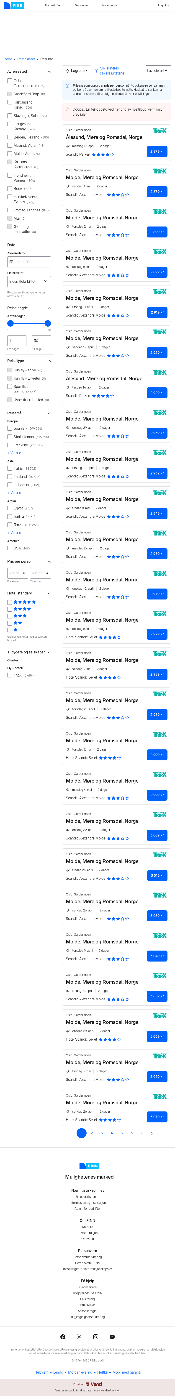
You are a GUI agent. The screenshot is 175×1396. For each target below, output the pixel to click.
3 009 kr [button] (157, 835)
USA (22, 548)
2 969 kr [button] (157, 553)
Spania (28, 428)
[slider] (10, 323)
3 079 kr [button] (157, 1117)
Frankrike (28, 445)
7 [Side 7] (142, 1133)
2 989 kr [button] (157, 674)
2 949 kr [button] (157, 513)
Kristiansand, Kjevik (23, 104)
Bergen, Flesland (31, 137)
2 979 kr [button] (157, 594)
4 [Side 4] (112, 1133)
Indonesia (27, 485)
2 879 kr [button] (157, 151)
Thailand (27, 476)
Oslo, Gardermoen (29, 83)
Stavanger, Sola (30, 116)
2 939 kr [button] (157, 433)
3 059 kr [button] (157, 996)
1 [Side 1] (81, 1133)
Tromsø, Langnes (32, 210)
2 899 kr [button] (157, 232)
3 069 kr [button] (157, 1036)
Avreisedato (16, 253)
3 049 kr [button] (157, 956)
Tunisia (25, 516)
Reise (8, 59)
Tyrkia (25, 468)
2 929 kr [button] (157, 352)
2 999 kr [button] (157, 755)
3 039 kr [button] (157, 916)
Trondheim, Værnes (24, 178)
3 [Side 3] (102, 1133)
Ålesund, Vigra (29, 145)
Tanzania (26, 525)
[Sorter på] (158, 70)
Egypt (24, 508)
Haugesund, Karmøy (24, 126)
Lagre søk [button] (77, 71)
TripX (24, 675)
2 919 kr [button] (157, 312)
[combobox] (29, 261)
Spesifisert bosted (25, 389)
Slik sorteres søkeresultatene (112, 70)
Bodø (23, 188)
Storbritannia (31, 437)
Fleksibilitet (15, 273)
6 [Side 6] (132, 1133)
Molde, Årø (27, 154)
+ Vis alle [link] (14, 453)
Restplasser (26, 59)
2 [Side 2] (92, 1133)
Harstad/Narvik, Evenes (26, 199)
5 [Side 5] (122, 1133)
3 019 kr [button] (157, 875)
